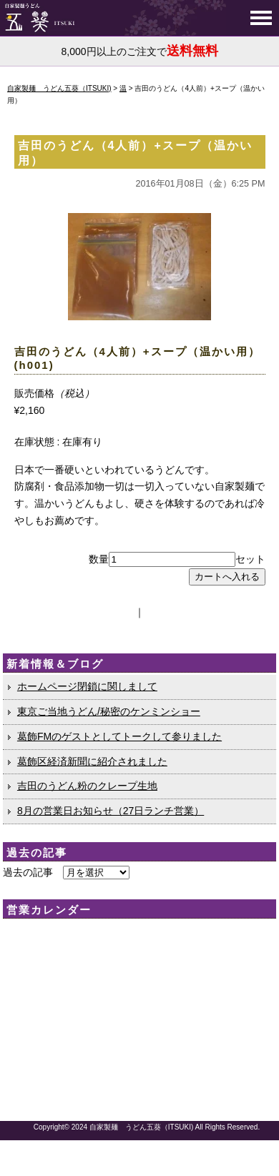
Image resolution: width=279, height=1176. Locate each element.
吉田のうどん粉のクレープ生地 (87, 785)
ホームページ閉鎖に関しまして (87, 686)
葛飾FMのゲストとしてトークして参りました (119, 736)
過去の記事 (28, 872)
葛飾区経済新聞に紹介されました (92, 761)
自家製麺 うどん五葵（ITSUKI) (141, 1127)
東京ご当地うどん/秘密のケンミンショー (108, 711)
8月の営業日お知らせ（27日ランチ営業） (110, 810)
